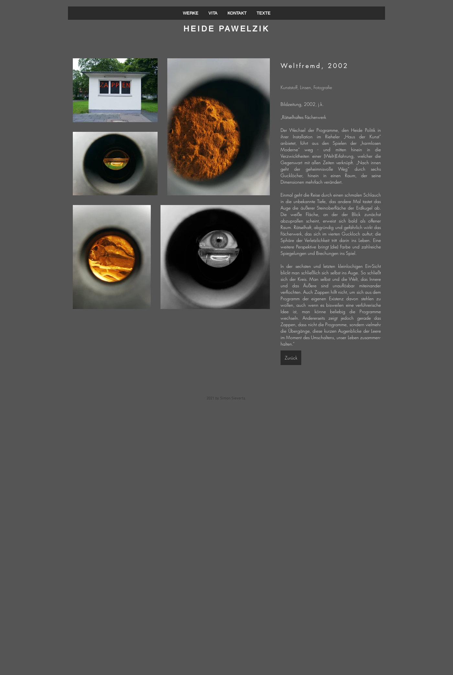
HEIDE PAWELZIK (226, 28)
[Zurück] (291, 357)
